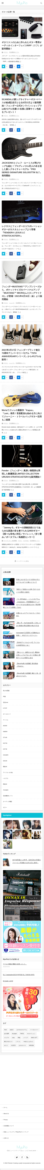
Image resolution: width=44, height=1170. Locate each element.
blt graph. (14, 1033)
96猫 (19, 1037)
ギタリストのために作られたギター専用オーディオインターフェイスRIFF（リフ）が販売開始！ (22, 45)
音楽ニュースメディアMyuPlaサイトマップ (16, 1132)
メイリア (25, 1037)
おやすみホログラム (22, 1029)
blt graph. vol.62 (8, 981)
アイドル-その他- (8, 772)
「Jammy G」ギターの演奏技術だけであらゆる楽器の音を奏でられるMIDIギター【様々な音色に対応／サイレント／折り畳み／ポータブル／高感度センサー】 (22, 532)
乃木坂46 (5, 790)
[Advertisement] (22, 1079)
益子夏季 (6, 1033)
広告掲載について (9, 1125)
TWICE (22, 1033)
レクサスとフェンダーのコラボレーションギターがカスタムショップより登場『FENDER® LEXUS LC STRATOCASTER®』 (22, 231)
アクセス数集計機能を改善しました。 (15, 964)
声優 (4, 696)
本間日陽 (31, 1045)
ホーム (5, 1107)
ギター (6, 52)
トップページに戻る (23, 561)
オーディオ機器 (7, 801)
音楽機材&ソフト (14, 52)
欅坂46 (5, 784)
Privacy (6, 1119)
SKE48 (5, 761)
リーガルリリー (34, 1029)
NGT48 (5, 743)
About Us (6, 1113)
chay (13, 1037)
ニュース (11, 303)
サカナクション (31, 1033)
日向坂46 (5, 755)
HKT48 (5, 749)
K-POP (5, 708)
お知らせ (6, 1138)
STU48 (5, 737)
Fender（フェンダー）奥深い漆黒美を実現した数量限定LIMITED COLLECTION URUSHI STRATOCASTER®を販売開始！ (22, 473)
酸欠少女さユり (8, 1041)
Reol (5, 1029)
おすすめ (25, 540)
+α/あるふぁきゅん (28, 1041)
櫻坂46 (5, 766)
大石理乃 (13, 1045)
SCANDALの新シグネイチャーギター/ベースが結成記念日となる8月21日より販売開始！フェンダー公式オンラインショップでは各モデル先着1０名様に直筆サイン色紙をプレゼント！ (22, 105)
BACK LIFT (34, 1037)
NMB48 (5, 731)
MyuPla (22, 3)
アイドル (5, 720)
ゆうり (6, 1045)
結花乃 (11, 1029)
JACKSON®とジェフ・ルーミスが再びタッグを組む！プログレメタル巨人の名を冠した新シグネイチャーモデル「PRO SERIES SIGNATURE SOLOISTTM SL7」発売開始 (22, 169)
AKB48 (5, 725)
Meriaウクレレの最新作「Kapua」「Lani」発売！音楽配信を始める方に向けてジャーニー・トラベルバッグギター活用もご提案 (22, 415)
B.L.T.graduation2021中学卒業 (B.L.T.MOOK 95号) (18, 975)
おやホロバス (22, 1045)
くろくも (18, 1041)
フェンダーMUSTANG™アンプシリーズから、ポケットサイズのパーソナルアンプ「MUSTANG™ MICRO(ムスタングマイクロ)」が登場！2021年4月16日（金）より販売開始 (22, 292)
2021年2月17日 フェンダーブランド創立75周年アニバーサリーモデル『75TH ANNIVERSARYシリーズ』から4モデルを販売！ (21, 355)
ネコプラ (6, 1037)
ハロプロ (5, 778)
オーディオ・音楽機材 (10, 540)
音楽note (5, 702)
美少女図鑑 (6, 690)
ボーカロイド (7, 714)
